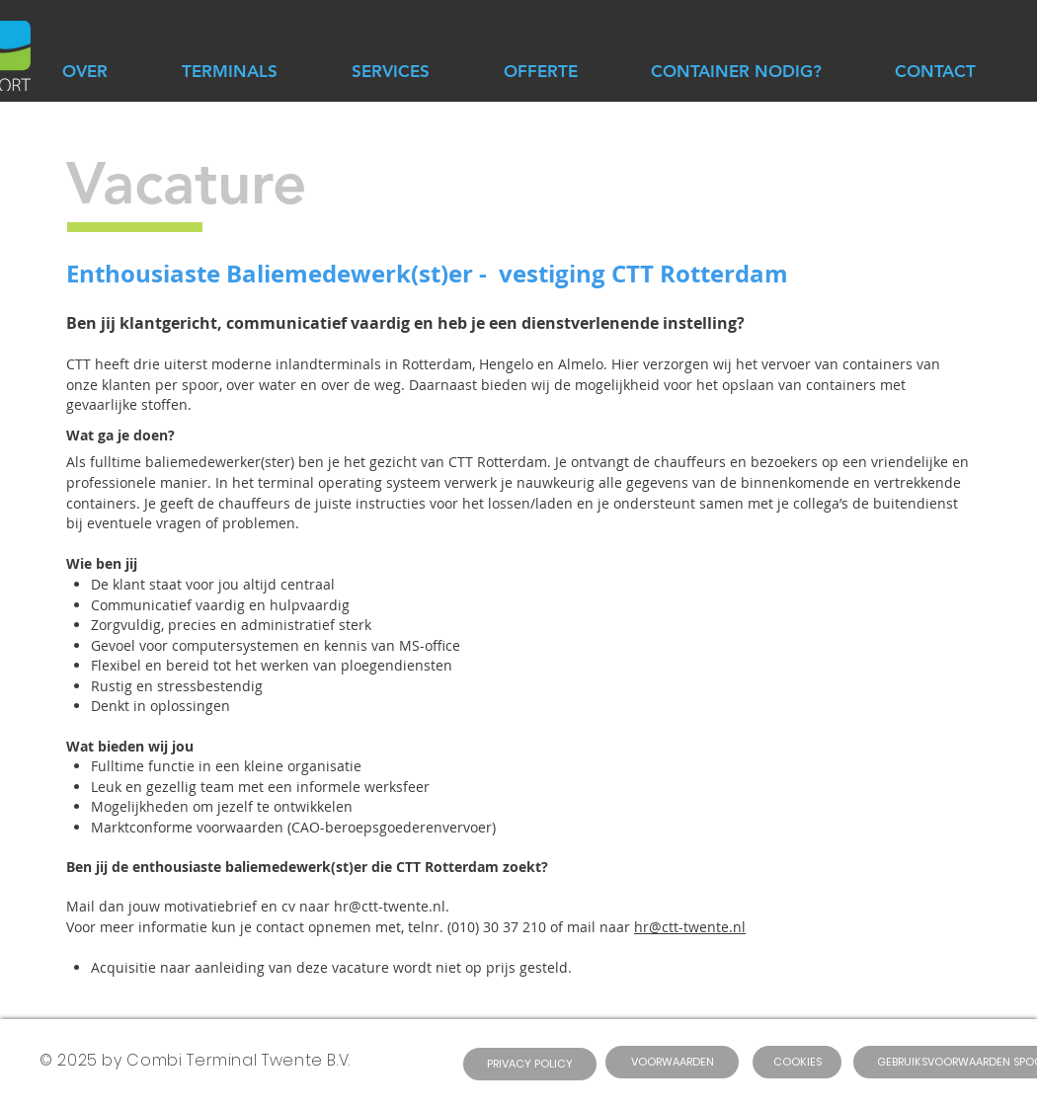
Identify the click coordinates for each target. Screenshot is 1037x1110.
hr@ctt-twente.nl (690, 926)
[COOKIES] (797, 1062)
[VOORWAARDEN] (672, 1062)
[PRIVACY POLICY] (530, 1064)
